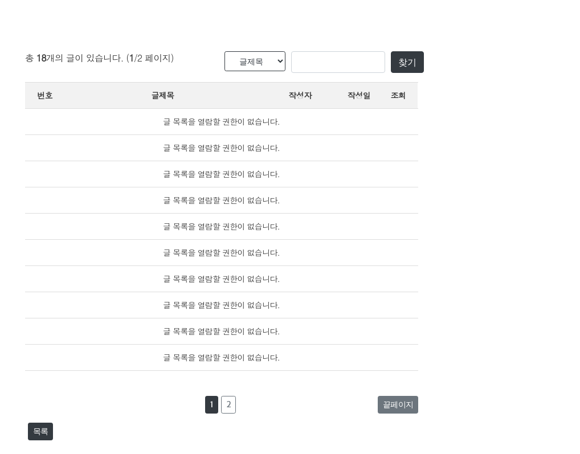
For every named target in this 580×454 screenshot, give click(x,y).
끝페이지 (398, 404)
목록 (40, 431)
